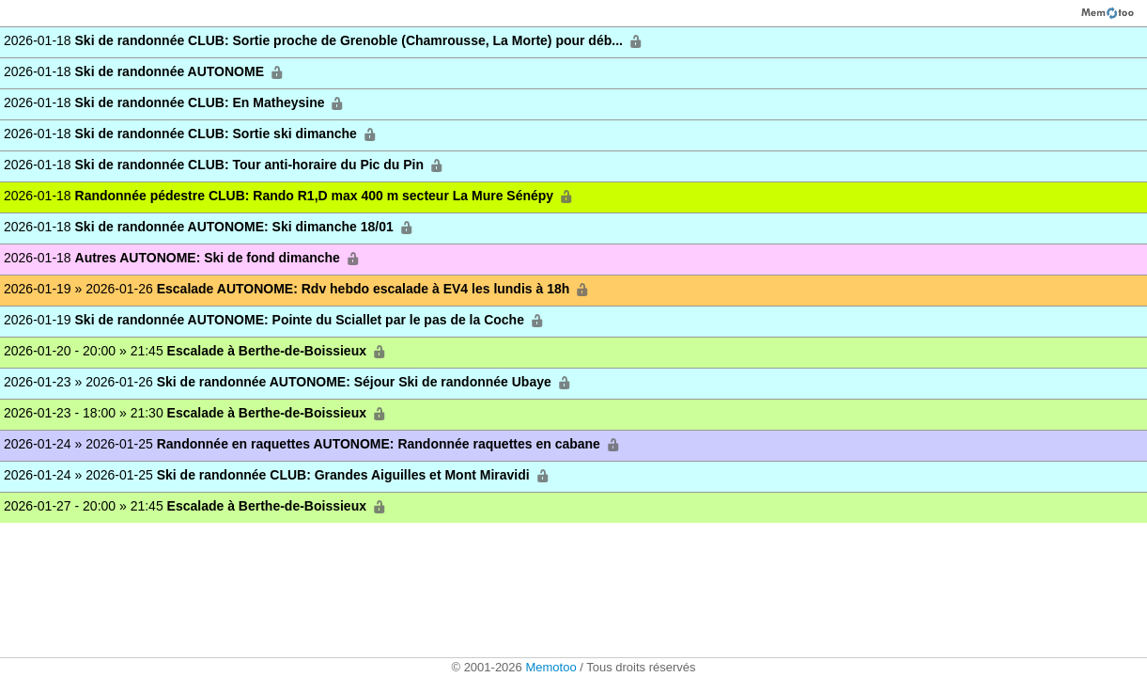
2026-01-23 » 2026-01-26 (289, 382)
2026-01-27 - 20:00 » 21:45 (196, 506)
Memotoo (550, 667)
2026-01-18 (324, 41)
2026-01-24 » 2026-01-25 (313, 444)
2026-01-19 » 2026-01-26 (298, 289)
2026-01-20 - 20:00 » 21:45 (196, 351)
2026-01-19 (275, 320)
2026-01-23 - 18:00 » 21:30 (196, 413)
